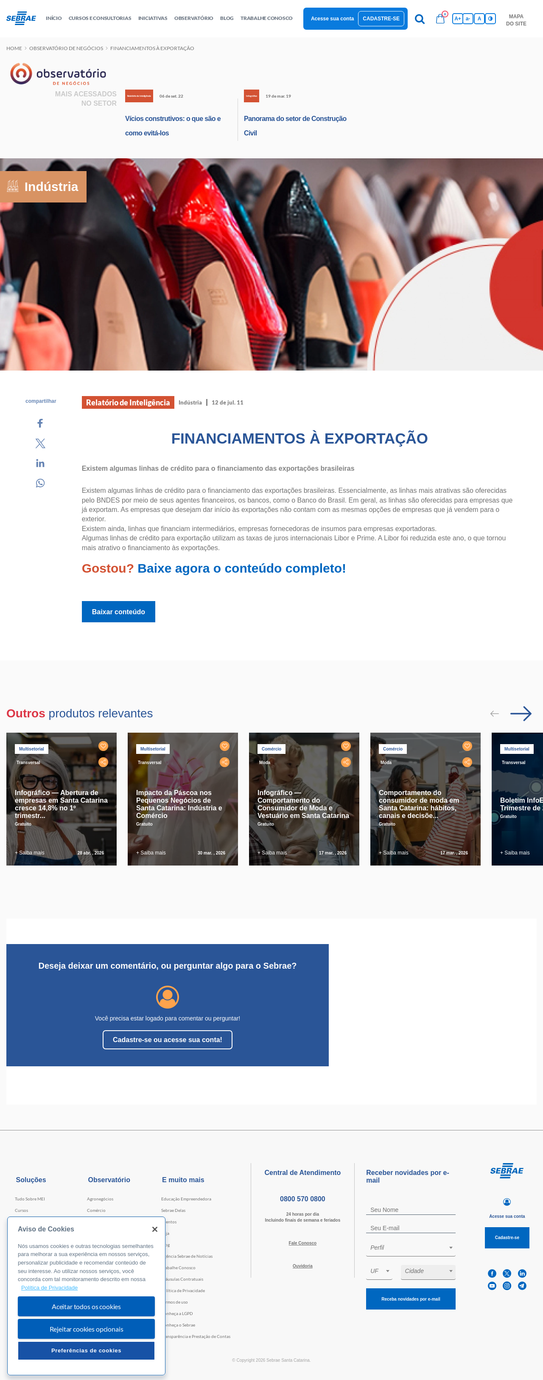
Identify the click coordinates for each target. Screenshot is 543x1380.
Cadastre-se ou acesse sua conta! (167, 1039)
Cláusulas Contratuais (182, 1279)
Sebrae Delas (173, 1210)
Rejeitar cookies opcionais (86, 1329)
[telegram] (522, 1286)
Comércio (96, 1210)
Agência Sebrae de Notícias (187, 1256)
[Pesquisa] (420, 19)
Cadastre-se (381, 19)
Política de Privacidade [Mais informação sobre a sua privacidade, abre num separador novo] (49, 1287)
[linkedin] (522, 1273)
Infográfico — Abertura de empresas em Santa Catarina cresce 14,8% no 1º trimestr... (61, 804)
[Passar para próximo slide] (520, 713)
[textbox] (415, 1248)
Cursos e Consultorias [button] (100, 18)
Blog (165, 1244)
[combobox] (411, 1249)
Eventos (168, 1221)
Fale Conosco (303, 1243)
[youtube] (492, 1286)
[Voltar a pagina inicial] (24, 18)
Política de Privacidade (183, 1290)
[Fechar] (155, 1229)
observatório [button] (193, 18)
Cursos (21, 1210)
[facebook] (492, 1273)
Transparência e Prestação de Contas (195, 1336)
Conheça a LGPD (177, 1313)
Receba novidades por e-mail (410, 1299)
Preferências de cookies (86, 1350)
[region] (86, 1296)
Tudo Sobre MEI (30, 1198)
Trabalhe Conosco (178, 1267)
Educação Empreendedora (186, 1198)
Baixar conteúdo (118, 612)
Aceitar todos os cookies (86, 1306)
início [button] (54, 18)
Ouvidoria (303, 1266)
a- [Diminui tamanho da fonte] (468, 19)
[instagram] (507, 1286)
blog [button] (227, 18)
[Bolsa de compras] (440, 19)
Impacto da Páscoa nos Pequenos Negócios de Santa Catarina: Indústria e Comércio (179, 804)
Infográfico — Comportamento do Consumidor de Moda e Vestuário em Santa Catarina (303, 804)
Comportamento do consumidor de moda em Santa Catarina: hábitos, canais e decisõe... (419, 804)
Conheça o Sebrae (178, 1324)
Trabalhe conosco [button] (267, 18)
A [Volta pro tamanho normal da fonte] (479, 19)
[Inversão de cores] (490, 18)
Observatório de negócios (66, 48)
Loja (165, 1233)
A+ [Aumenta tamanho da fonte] (457, 19)
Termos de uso (174, 1301)
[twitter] (507, 1273)
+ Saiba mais (30, 853)
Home (14, 48)
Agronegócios (100, 1198)
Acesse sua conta (332, 19)
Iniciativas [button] (153, 18)
